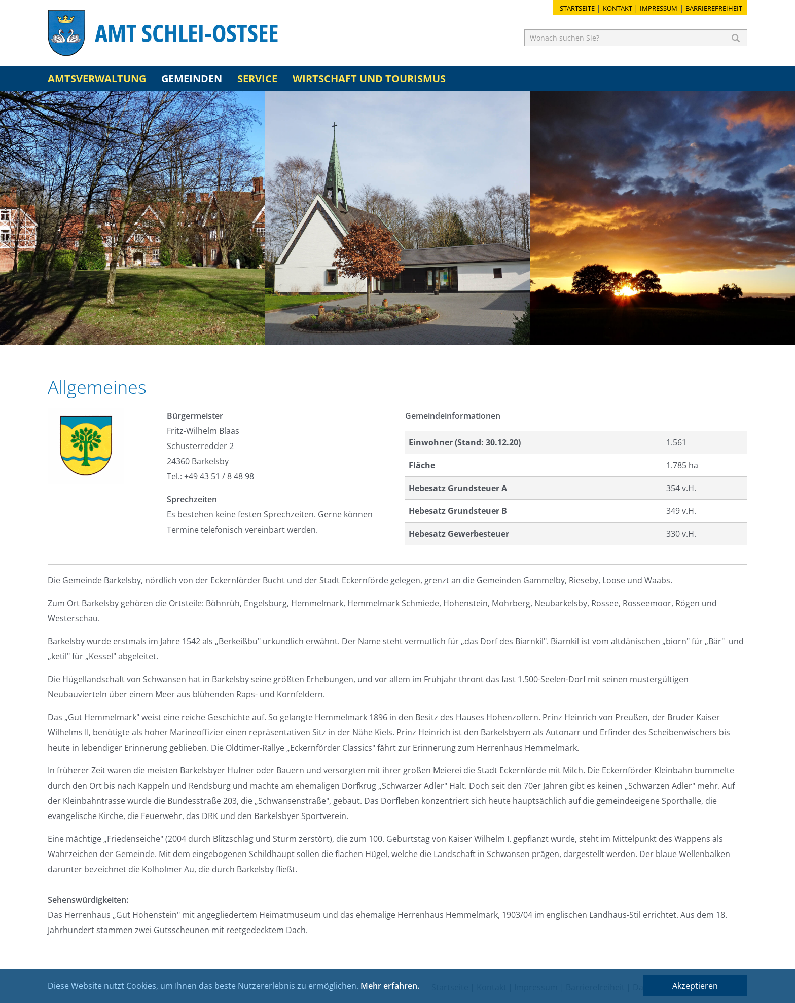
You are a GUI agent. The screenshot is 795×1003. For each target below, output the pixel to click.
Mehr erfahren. (389, 985)
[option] (132, 218)
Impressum (658, 8)
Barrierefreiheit (713, 8)
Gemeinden (191, 78)
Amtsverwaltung (97, 78)
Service (257, 78)
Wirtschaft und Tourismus (369, 78)
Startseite (577, 8)
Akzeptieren (695, 985)
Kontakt (617, 8)
